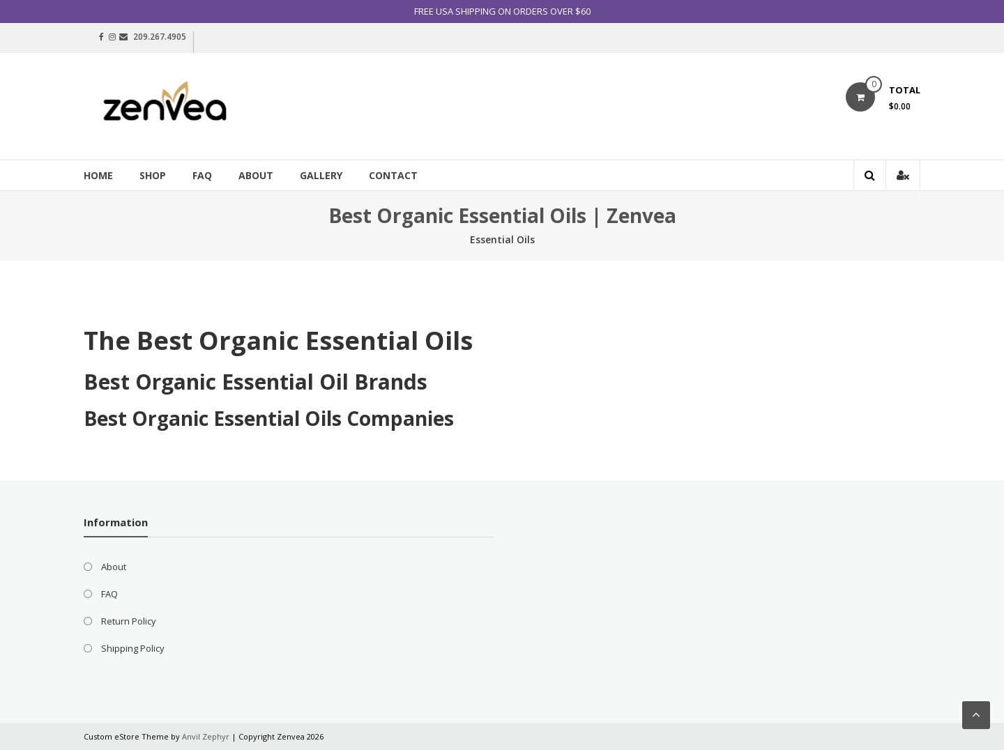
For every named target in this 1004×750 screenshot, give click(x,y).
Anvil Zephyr (205, 736)
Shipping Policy (133, 648)
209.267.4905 (159, 37)
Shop (152, 175)
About (255, 175)
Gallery (321, 175)
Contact (393, 175)
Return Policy (128, 621)
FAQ (202, 175)
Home (98, 175)
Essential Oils (502, 239)
